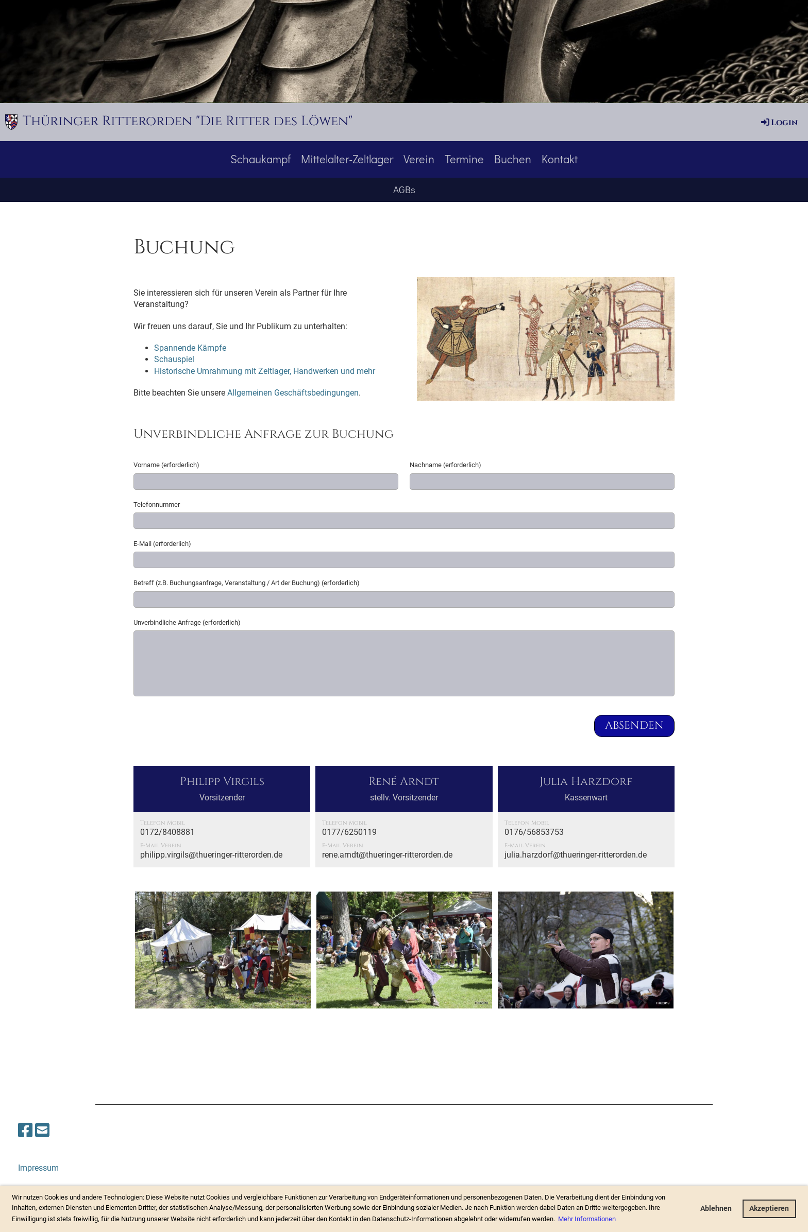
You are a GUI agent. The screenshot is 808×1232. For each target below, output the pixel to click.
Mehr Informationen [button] (587, 1219)
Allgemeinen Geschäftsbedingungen (293, 393)
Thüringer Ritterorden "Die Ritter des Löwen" (187, 121)
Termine (464, 158)
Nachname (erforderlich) (445, 465)
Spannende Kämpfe (190, 348)
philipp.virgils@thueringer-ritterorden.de (211, 855)
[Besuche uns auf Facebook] (25, 1130)
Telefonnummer (156, 504)
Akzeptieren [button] (769, 1208)
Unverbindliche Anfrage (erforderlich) (187, 622)
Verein (418, 158)
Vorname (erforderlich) (166, 465)
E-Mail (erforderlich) (162, 543)
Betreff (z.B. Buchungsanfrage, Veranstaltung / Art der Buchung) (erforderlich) (246, 583)
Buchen (512, 158)
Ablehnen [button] (716, 1208)
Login (779, 122)
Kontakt (560, 158)
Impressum (38, 1168)
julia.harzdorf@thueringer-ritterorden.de (575, 855)
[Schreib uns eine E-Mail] (42, 1130)
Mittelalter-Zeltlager (347, 158)
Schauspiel (174, 359)
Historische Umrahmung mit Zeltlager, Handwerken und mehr (264, 371)
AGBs (404, 189)
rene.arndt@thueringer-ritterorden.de (387, 855)
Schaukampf (260, 158)
